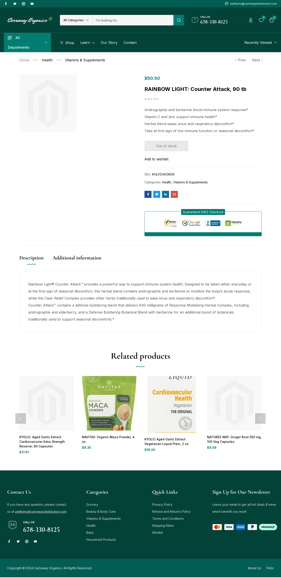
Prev (240, 60)
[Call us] (195, 20)
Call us (205, 17)
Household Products (101, 540)
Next (257, 60)
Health (47, 60)
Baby (90, 533)
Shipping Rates (163, 526)
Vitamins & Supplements (85, 60)
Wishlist (157, 533)
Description (31, 258)
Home (24, 60)
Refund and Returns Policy (171, 512)
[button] (76, 20)
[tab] (35, 262)
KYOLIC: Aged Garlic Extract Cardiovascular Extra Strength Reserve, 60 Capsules (40, 441)
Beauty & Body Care (101, 512)
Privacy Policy (162, 505)
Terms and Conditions (168, 519)
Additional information (76, 258)
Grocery (92, 505)
